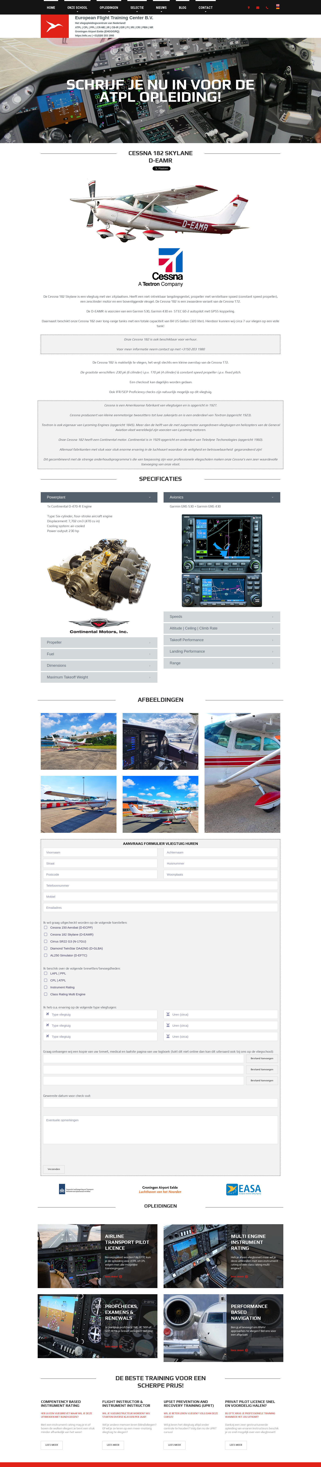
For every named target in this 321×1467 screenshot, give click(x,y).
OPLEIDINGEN (109, 9)
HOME (51, 8)
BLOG (182, 8)
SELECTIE (137, 9)
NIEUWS (161, 9)
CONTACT (206, 9)
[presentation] (74, 960)
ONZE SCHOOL (77, 9)
